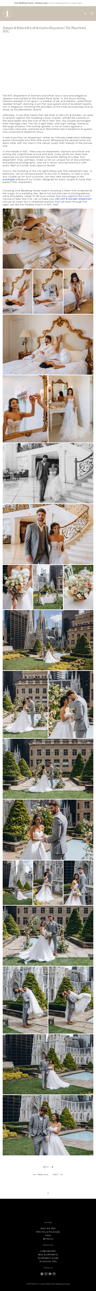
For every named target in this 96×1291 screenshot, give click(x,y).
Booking (48, 1239)
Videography (48, 1251)
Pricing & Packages (48, 1232)
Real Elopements (48, 1255)
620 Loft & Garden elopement (73, 198)
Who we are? (48, 1228)
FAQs (48, 1235)
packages (9, 179)
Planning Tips (48, 1261)
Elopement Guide (48, 1258)
